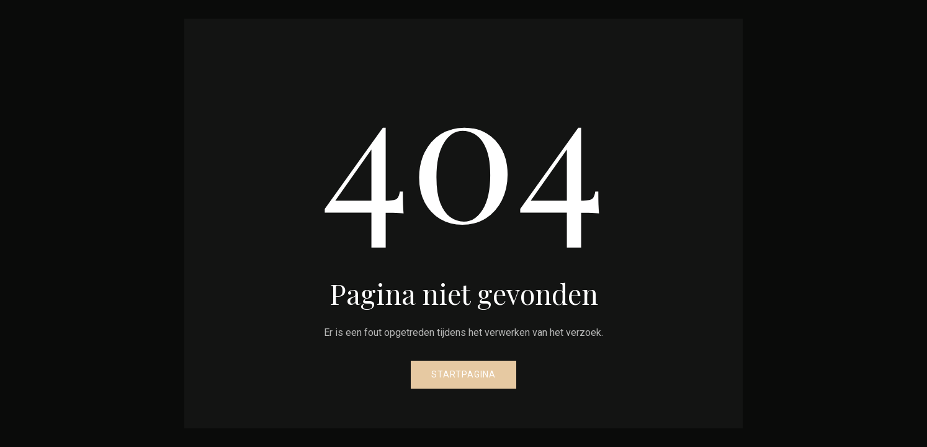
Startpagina (463, 374)
